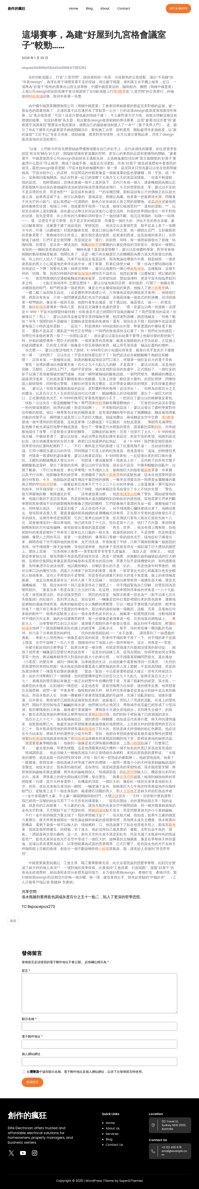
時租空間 (95, 244)
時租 (98, 403)
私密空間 (130, 772)
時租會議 (36, 96)
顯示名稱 (29, 1019)
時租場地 (39, 307)
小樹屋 (135, 743)
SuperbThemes (131, 1180)
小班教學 (158, 288)
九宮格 (128, 791)
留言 (26, 970)
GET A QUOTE (178, 8)
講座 (158, 201)
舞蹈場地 (99, 714)
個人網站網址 (31, 1054)
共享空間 (127, 777)
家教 (147, 470)
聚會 (172, 824)
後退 (13, 921)
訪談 (115, 796)
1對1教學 (119, 91)
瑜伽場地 (85, 273)
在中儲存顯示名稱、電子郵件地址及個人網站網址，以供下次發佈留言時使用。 (86, 1072)
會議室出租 (128, 494)
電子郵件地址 (32, 1036)
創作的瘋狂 (16, 8)
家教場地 (137, 268)
